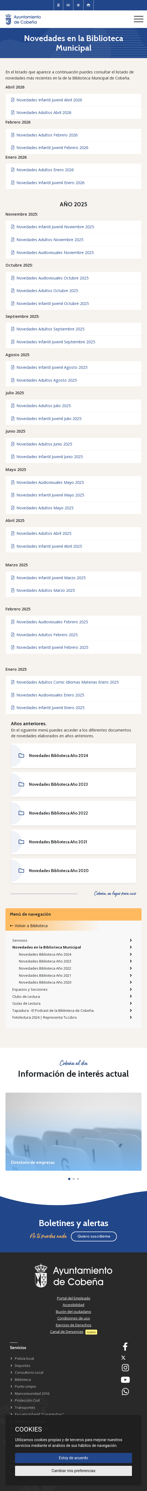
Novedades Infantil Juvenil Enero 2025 (47, 707)
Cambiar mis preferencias (74, 1471)
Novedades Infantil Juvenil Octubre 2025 (50, 303)
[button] (69, 1179)
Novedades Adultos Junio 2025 (41, 444)
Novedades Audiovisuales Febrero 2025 (49, 621)
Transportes (25, 1407)
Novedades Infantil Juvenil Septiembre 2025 (53, 341)
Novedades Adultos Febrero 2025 (44, 634)
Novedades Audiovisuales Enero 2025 (47, 695)
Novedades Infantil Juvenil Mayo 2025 (47, 495)
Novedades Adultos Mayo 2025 (42, 507)
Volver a (29, 925)
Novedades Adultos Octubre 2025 (44, 290)
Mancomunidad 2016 (32, 1393)
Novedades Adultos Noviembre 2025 (47, 239)
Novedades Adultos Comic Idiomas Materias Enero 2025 (65, 682)
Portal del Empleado (73, 1298)
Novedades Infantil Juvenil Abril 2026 (46, 99)
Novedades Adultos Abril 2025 (41, 533)
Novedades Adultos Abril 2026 (41, 112)
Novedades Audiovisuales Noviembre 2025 (52, 252)
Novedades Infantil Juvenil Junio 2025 (47, 456)
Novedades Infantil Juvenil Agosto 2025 (49, 367)
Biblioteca (23, 1379)
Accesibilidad (73, 1304)
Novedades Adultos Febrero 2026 (44, 135)
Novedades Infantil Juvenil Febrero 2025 (49, 647)
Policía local (24, 1358)
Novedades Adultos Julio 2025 (41, 405)
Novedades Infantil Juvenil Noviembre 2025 (52, 226)
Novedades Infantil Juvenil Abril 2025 (46, 546)
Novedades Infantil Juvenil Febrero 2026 (49, 147)
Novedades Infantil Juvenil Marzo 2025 (48, 577)
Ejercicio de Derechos (73, 1325)
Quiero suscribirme (93, 1236)
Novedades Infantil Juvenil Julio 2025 (46, 418)
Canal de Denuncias (66, 1331)
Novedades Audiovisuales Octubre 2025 (49, 278)
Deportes (22, 1365)
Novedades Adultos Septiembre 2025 (47, 329)
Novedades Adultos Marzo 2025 (43, 590)
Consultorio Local (29, 1372)
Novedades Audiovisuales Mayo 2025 (47, 482)
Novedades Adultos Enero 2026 (42, 169)
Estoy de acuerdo (73, 1458)
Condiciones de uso (73, 1318)
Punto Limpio (25, 1386)
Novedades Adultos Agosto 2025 (44, 380)
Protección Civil (27, 1400)
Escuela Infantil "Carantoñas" (39, 1414)
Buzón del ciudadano (73, 1311)
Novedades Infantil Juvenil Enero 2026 (47, 182)
